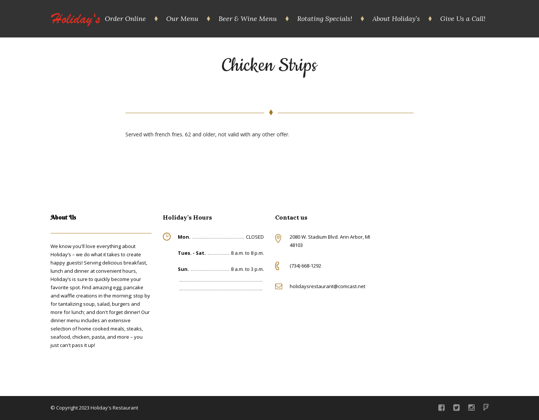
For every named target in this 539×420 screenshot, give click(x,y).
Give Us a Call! (462, 18)
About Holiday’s (396, 18)
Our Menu (182, 18)
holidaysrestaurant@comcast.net (327, 286)
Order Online (125, 18)
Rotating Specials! (324, 18)
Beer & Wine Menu (248, 18)
